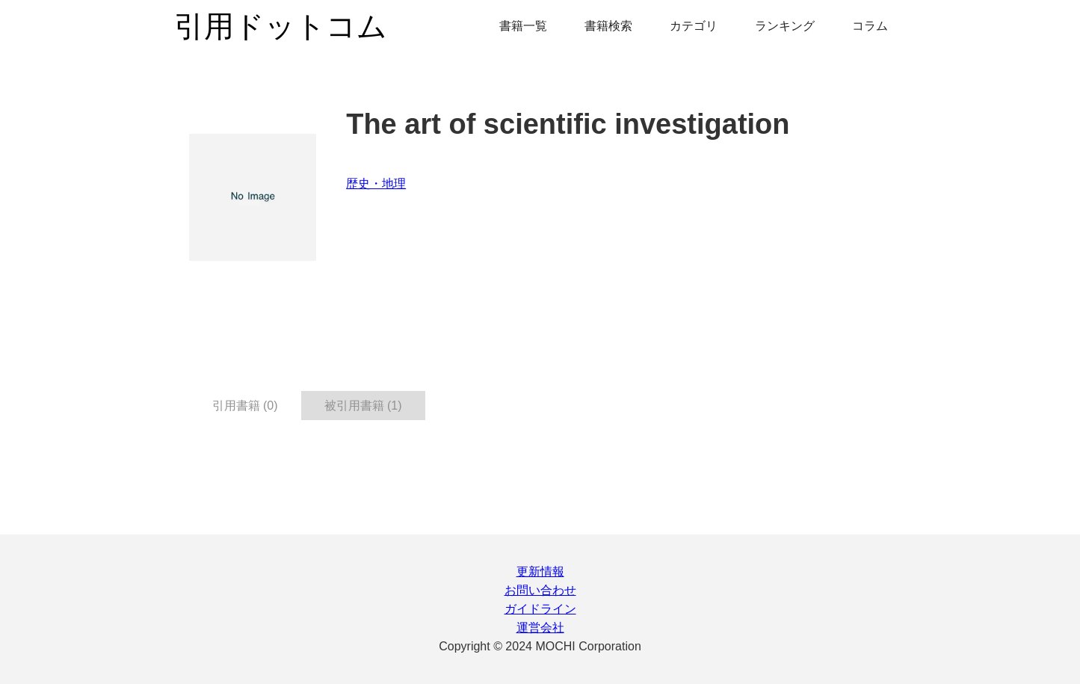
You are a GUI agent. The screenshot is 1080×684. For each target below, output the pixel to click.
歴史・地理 (376, 183)
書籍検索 (608, 25)
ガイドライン (540, 609)
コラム (870, 25)
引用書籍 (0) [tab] (245, 405)
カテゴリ (694, 25)
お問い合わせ (540, 590)
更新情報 (540, 571)
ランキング (785, 25)
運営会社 (540, 627)
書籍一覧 (523, 25)
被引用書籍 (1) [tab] (363, 405)
